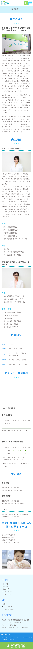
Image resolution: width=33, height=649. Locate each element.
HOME (5, 584)
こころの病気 (7, 606)
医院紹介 (6, 586)
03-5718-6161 (12, 625)
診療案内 (6, 589)
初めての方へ (7, 594)
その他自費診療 (8, 609)
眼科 (4, 604)
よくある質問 (7, 591)
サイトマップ (6, 634)
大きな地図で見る (9, 408)
